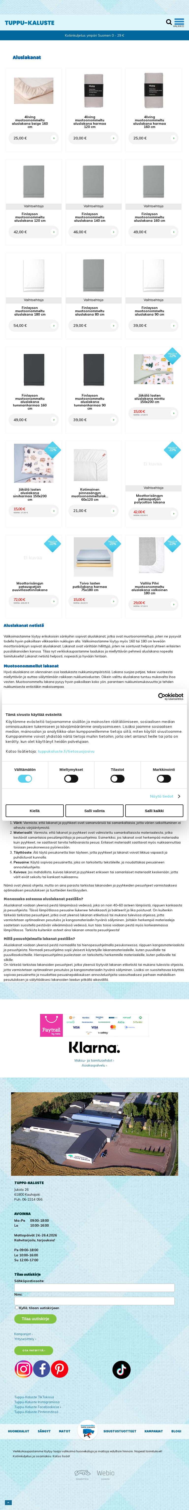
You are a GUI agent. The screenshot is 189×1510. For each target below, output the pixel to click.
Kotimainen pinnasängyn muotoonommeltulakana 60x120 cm (89, 494)
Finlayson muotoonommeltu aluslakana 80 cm (89, 311)
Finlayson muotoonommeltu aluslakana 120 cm (30, 217)
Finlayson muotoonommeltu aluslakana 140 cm (89, 217)
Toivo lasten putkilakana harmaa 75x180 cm (90, 586)
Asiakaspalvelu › (94, 1065)
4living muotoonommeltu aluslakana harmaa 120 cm (89, 121)
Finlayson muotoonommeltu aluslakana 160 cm (149, 217)
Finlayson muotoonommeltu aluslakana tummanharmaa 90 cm (90, 402)
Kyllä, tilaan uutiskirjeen (39, 1308)
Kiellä (35, 811)
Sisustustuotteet (119, 1431)
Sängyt (44, 1431)
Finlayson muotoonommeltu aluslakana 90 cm (149, 311)
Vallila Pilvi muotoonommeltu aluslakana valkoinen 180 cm (149, 588)
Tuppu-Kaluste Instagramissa (37, 1402)
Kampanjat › (23, 1334)
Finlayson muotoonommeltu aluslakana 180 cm (30, 311)
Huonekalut (18, 1431)
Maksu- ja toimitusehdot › (94, 1060)
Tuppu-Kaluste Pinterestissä (36, 1412)
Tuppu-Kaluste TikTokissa (34, 1397)
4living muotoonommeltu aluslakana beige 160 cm (30, 121)
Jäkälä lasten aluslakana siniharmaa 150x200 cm (30, 494)
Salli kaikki (154, 811)
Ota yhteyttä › (33, 1350)
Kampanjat (153, 1431)
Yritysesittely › (25, 1339)
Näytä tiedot (161, 796)
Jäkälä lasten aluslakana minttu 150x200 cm (149, 398)
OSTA (53, 132)
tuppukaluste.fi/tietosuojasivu (66, 751)
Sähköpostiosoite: (29, 1281)
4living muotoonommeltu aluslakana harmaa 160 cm (149, 121)
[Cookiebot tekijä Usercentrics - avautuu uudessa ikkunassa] (161, 696)
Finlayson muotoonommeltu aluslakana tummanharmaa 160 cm (30, 402)
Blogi (176, 1431)
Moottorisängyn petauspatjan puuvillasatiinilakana (29, 586)
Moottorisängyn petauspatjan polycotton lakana (149, 499)
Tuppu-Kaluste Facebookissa (36, 1407)
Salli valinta (94, 811)
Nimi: (18, 1294)
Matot (64, 1431)
